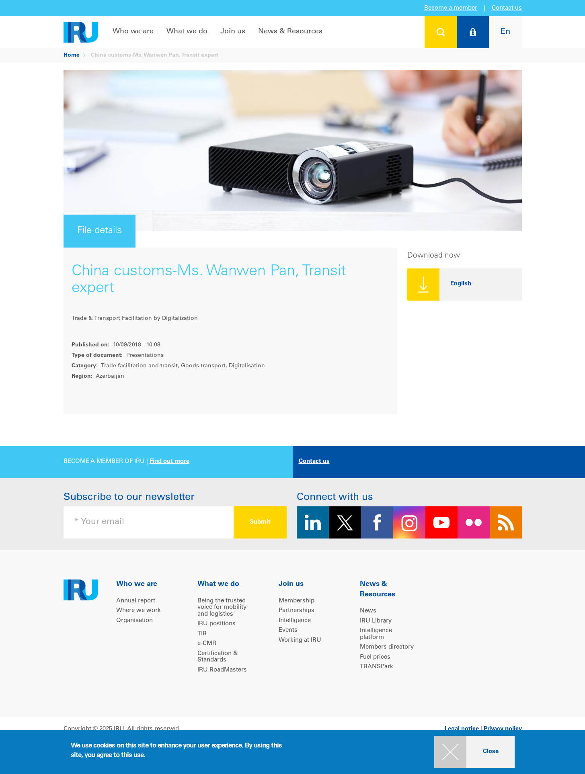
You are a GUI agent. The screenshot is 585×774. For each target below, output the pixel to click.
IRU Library (376, 621)
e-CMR (206, 644)
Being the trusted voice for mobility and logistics (221, 607)
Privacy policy (503, 729)
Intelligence (295, 621)
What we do (186, 31)
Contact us (507, 8)
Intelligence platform (376, 634)
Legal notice (462, 729)
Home (72, 55)
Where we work (138, 611)
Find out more (169, 462)
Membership (296, 601)
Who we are (133, 31)
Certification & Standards (217, 657)
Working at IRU (300, 640)
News (368, 611)
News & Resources (290, 31)
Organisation (134, 621)
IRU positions (216, 624)
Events (288, 630)
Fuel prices (375, 657)
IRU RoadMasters (222, 670)
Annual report (135, 601)
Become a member (450, 8)
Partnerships (296, 611)
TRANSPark (376, 667)
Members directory (387, 647)
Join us (232, 31)
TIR (202, 634)
